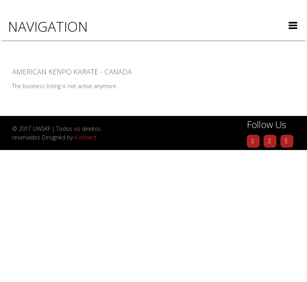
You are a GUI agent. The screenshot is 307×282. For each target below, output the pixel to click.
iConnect (85, 137)
